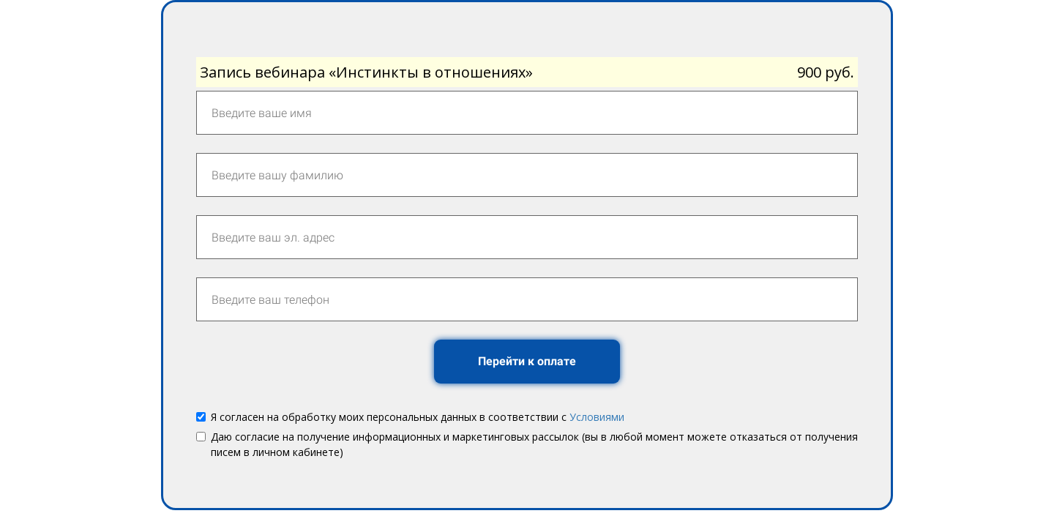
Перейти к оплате (527, 361)
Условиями (596, 417)
